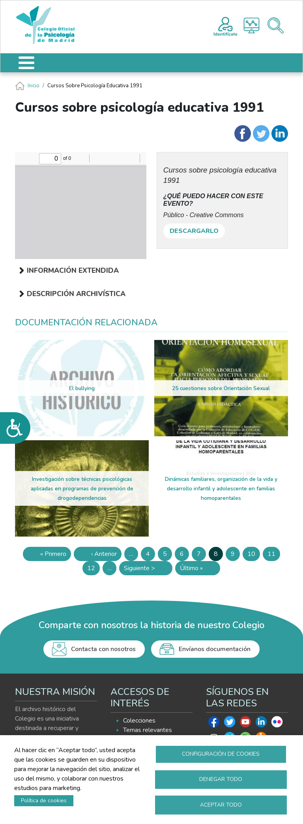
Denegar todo (220, 779)
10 (253, 555)
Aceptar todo (221, 804)
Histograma (251, 25)
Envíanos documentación (215, 649)
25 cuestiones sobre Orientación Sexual (221, 388)
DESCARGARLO (194, 231)
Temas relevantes (147, 730)
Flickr (277, 724)
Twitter (230, 724)
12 (93, 569)
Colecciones (139, 720)
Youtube (245, 724)
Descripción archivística (76, 293)
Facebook (214, 724)
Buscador (275, 25)
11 (273, 555)
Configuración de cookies (221, 753)
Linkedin (261, 724)
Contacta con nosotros (103, 649)
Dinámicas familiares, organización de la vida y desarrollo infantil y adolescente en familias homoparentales (221, 488)
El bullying (82, 388)
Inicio (33, 85)
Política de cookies (44, 800)
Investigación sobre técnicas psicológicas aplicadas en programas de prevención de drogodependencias (82, 488)
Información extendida (73, 270)
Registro (225, 25)
